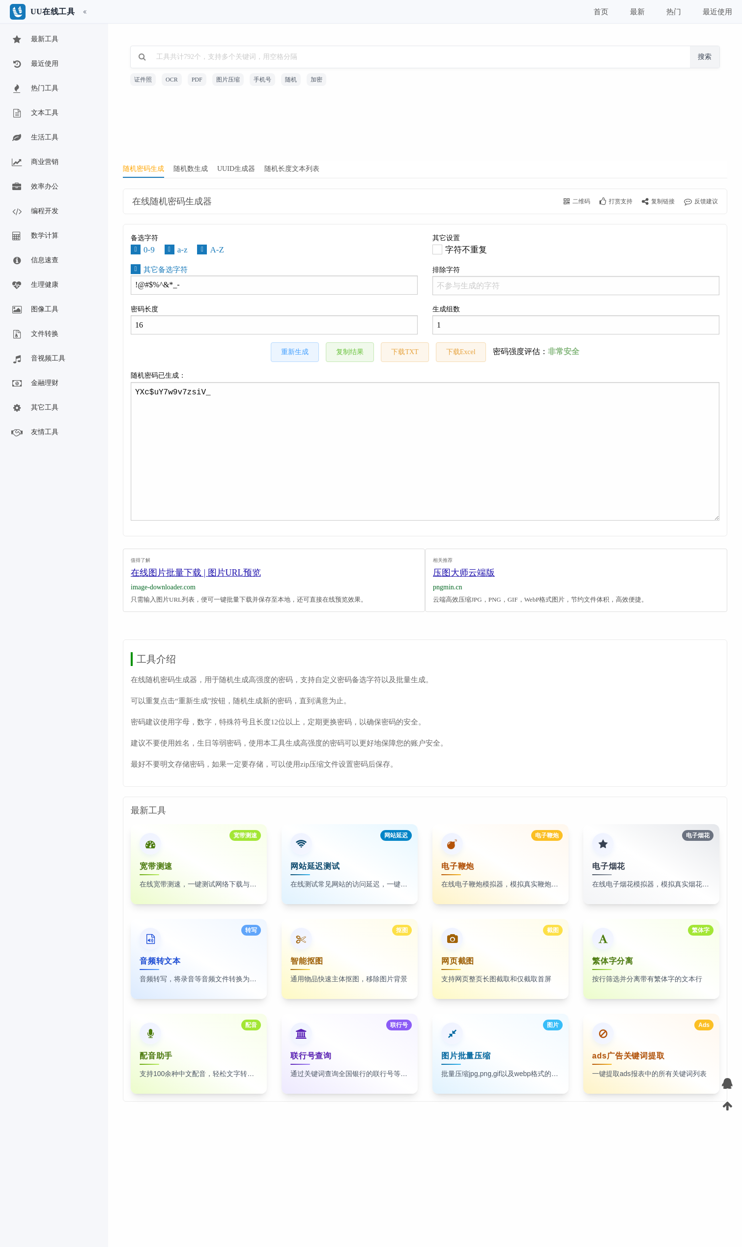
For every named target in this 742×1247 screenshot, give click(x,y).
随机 (291, 79)
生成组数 (575, 319)
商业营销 (34, 162)
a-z (182, 249)
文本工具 (34, 113)
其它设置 (446, 238)
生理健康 (34, 285)
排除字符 (575, 280)
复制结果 (350, 352)
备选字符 (144, 238)
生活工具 (34, 138)
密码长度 (274, 319)
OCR (172, 79)
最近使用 (34, 64)
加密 (316, 79)
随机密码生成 (143, 168)
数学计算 (34, 236)
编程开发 (34, 211)
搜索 (705, 56)
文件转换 (34, 334)
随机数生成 (190, 168)
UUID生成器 (236, 168)
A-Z (217, 249)
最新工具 (34, 39)
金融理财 (34, 383)
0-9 (149, 249)
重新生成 (295, 352)
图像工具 (34, 310)
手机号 (262, 79)
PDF (197, 79)
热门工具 (34, 89)
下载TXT (404, 352)
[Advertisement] (425, 126)
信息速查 (34, 260)
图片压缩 (228, 79)
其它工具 (34, 408)
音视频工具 (37, 359)
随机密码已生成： (425, 446)
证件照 (143, 79)
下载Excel (461, 352)
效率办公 (34, 187)
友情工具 (34, 432)
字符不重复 (466, 249)
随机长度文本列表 (291, 168)
